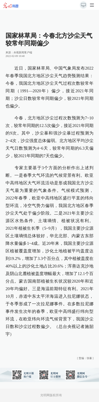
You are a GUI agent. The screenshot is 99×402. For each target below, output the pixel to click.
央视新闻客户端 (23, 52)
